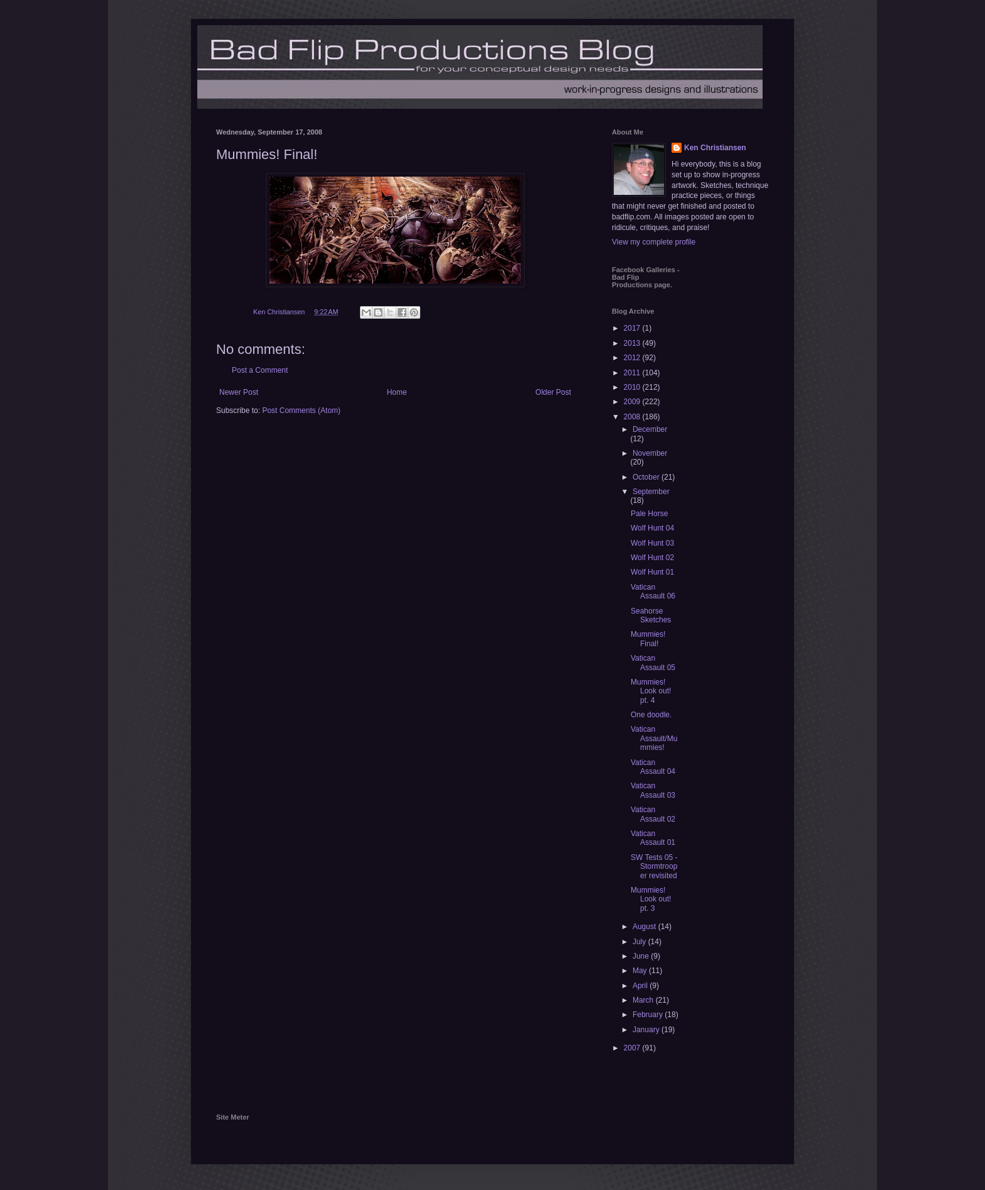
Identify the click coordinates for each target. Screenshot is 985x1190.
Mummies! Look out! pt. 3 (651, 899)
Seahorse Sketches (651, 615)
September (651, 491)
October (647, 477)
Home (397, 392)
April (641, 985)
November (650, 453)
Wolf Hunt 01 (652, 572)
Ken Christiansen (715, 147)
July (640, 941)
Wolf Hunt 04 (652, 528)
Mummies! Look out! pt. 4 (651, 691)
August (645, 926)
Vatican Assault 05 (653, 662)
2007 (633, 1048)
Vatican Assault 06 (653, 591)
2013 (633, 343)
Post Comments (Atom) (301, 410)
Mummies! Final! (648, 638)
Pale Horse (649, 513)
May (641, 970)
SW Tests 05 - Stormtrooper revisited (654, 866)
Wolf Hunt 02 (652, 557)
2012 (633, 357)
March (644, 1000)
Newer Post (238, 392)
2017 (633, 328)
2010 (633, 387)
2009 (633, 401)
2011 (633, 372)
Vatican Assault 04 (653, 767)
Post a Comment (260, 370)
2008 (633, 416)
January (647, 1029)
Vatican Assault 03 (653, 790)
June (642, 956)
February (649, 1014)
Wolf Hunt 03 (652, 543)
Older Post (553, 392)
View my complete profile (653, 242)
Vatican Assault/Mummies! (654, 738)
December (650, 429)
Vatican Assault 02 (653, 814)
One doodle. (651, 714)
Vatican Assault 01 (653, 838)
